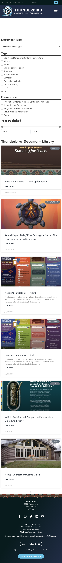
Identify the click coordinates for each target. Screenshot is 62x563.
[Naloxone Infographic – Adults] (31, 272)
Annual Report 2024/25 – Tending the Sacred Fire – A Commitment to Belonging (31, 237)
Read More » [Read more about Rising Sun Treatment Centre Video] (9, 479)
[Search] (56, 2)
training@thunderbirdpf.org (46, 536)
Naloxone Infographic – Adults (20, 292)
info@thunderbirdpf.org (34, 532)
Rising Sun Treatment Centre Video (22, 474)
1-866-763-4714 (35, 527)
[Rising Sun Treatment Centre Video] (31, 453)
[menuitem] (5, 2)
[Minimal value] (31, 127)
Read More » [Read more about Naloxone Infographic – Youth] (9, 368)
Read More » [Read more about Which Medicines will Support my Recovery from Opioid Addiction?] (9, 425)
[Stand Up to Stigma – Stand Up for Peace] (31, 160)
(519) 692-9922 (34, 524)
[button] (56, 11)
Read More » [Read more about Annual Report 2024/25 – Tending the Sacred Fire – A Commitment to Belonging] (9, 243)
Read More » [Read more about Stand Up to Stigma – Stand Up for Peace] (9, 186)
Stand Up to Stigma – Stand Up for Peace (26, 181)
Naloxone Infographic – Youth (20, 355)
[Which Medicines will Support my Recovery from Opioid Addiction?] (31, 396)
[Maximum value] (46, 131)
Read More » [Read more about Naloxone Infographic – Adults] (9, 306)
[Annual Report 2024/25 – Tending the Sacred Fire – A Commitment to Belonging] (31, 214)
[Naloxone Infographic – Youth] (31, 334)
